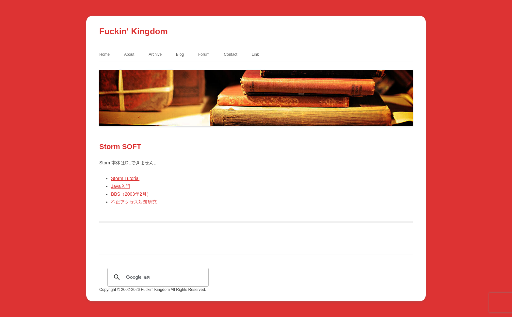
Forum (204, 54)
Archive (155, 54)
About (129, 54)
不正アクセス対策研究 (134, 201)
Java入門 (120, 186)
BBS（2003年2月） (131, 194)
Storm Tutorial (125, 178)
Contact (230, 54)
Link (255, 54)
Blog (180, 54)
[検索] (157, 277)
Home (104, 54)
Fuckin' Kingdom (133, 31)
